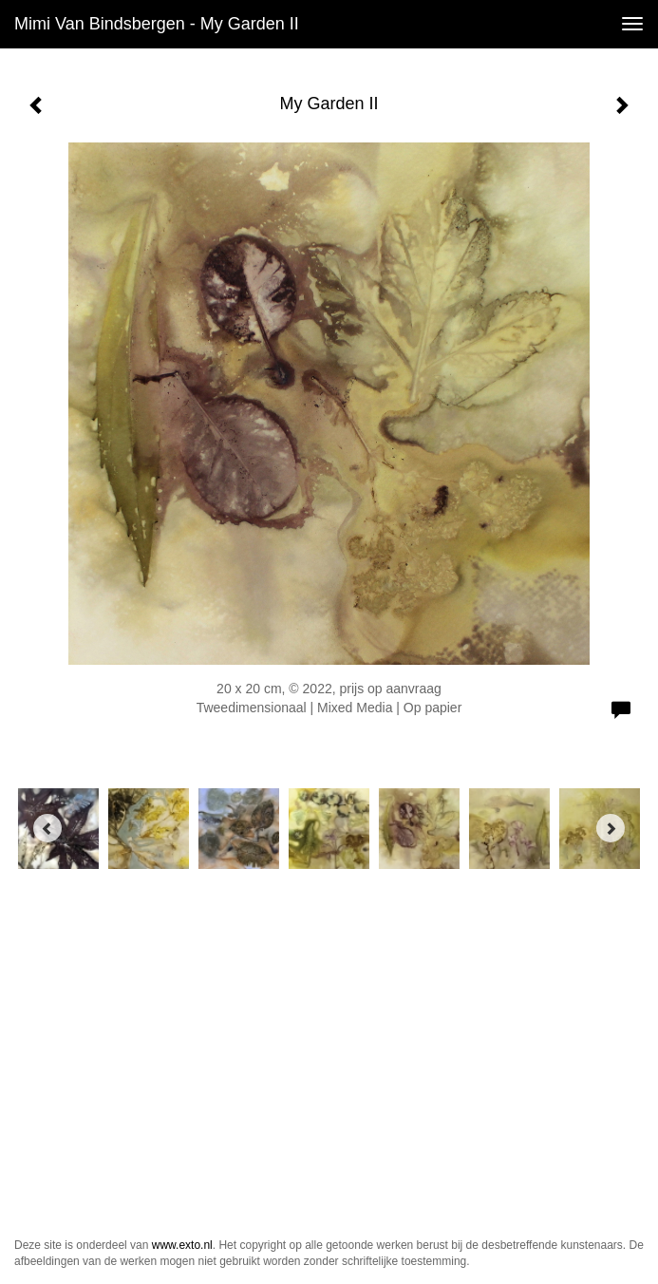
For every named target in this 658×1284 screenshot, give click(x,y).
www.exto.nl (182, 1245)
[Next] (610, 828)
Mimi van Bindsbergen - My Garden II (156, 23)
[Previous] (47, 828)
